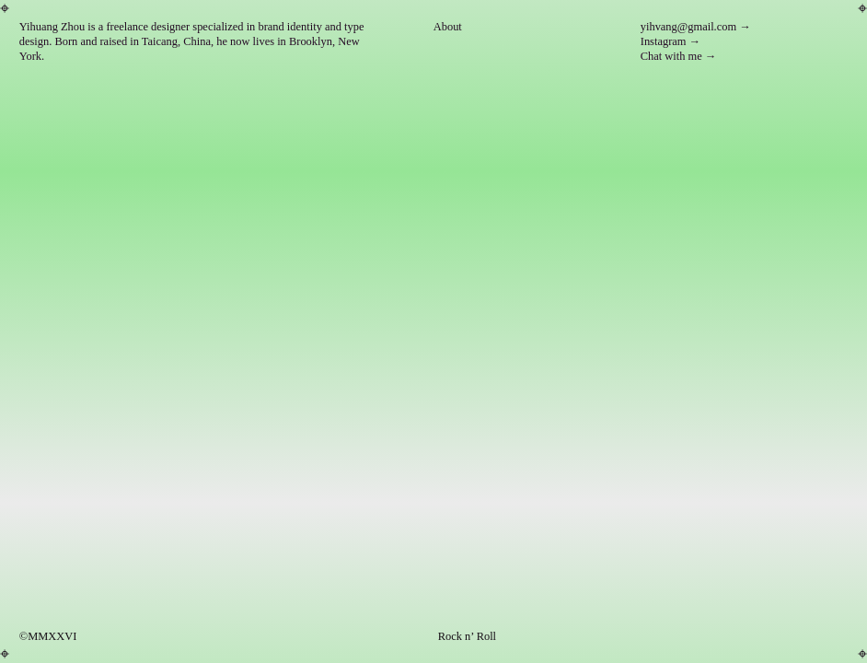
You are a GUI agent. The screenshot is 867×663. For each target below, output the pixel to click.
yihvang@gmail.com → (696, 26)
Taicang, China (176, 41)
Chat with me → (679, 56)
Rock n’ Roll (467, 636)
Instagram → (670, 41)
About (448, 26)
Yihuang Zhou (52, 26)
